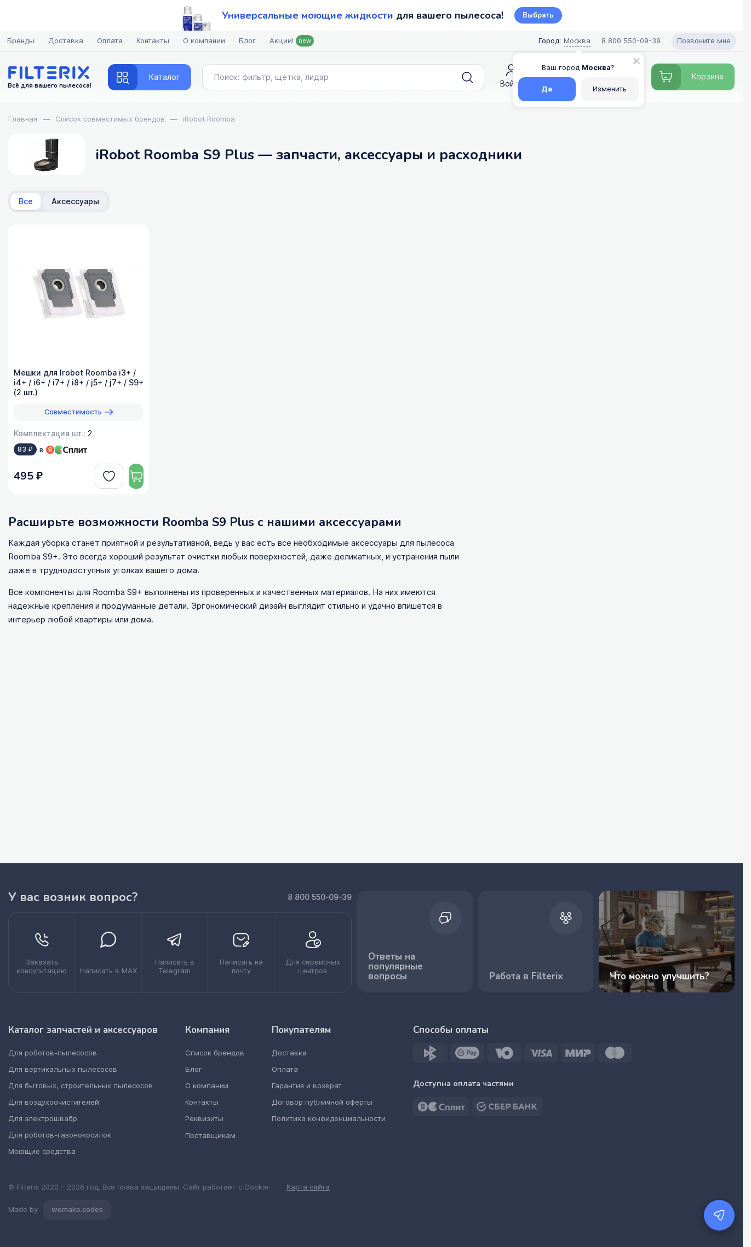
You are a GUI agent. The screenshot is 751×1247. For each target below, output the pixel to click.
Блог (248, 41)
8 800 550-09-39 (356, 896)
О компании (205, 41)
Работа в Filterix (564, 942)
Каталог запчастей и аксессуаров (84, 1030)
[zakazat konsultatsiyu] (46, 952)
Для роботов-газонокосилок (59, 1135)
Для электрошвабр (42, 1119)
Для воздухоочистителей (53, 1102)
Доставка (66, 41)
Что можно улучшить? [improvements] (679, 941)
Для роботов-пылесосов (52, 1053)
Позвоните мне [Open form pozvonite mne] (702, 41)
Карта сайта (308, 1187)
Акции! (293, 41)
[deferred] (93, 476)
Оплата (111, 41)
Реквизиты (207, 1119)
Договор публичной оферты (324, 1102)
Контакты (153, 41)
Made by (59, 1210)
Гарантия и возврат (308, 1086)
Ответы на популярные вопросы (449, 942)
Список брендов (217, 1053)
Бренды (22, 41)
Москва (575, 41)
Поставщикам (213, 1135)
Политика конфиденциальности (330, 1119)
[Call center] (629, 41)
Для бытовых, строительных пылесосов (80, 1086)
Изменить (607, 89)
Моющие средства (41, 1151)
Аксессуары (75, 201)
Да (543, 89)
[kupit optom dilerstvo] (349, 952)
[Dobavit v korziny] (129, 476)
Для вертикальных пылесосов (62, 1069)
